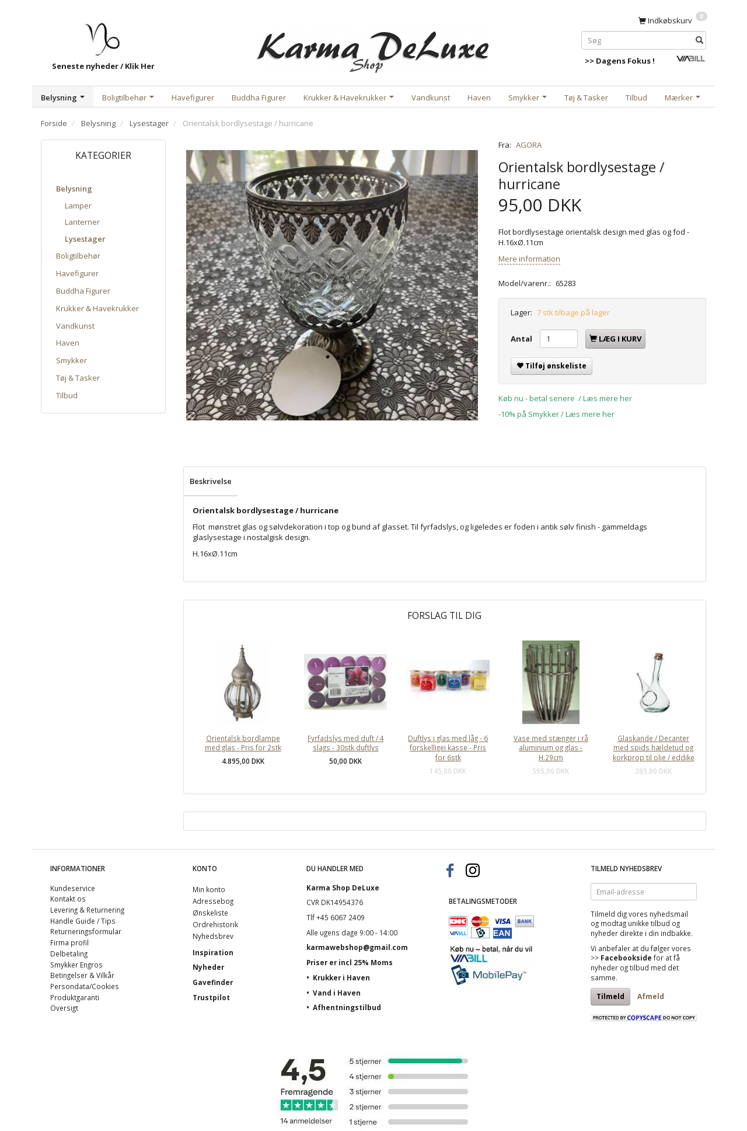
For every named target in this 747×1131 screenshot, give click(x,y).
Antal (522, 338)
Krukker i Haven (341, 977)
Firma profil (69, 942)
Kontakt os (68, 898)
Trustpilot (211, 997)
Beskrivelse (211, 481)
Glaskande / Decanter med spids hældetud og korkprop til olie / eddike (653, 747)
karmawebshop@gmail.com (357, 947)
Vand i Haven (337, 992)
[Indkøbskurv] (673, 19)
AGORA (529, 145)
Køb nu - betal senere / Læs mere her (565, 398)
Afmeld (650, 996)
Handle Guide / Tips (83, 920)
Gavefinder (213, 982)
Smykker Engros (76, 964)
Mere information (529, 258)
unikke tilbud (649, 923)
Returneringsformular (85, 931)
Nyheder (208, 967)
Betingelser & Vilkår (82, 975)
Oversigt (64, 1007)
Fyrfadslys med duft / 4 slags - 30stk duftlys (346, 743)
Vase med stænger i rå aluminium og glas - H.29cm (551, 747)
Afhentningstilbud (347, 1007)
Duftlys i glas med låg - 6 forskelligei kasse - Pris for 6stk (448, 747)
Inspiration (213, 952)
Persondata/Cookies (84, 986)
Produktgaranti (74, 997)
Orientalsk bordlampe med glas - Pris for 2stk (243, 743)
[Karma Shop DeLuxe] (373, 46)
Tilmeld (610, 996)
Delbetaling (69, 953)
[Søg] (699, 40)
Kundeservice (72, 888)
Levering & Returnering (87, 909)
